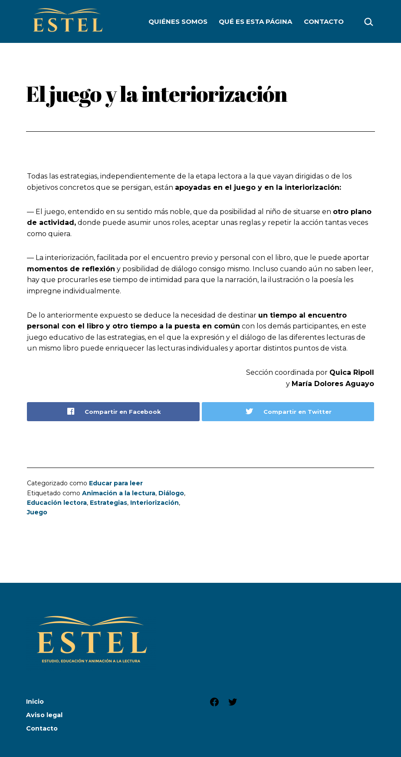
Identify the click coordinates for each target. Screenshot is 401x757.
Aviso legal (44, 715)
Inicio (35, 701)
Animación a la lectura (118, 493)
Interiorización (154, 503)
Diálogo (171, 493)
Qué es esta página (255, 21)
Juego (37, 512)
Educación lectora (57, 503)
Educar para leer (116, 483)
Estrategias (108, 503)
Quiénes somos (177, 21)
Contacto (324, 21)
